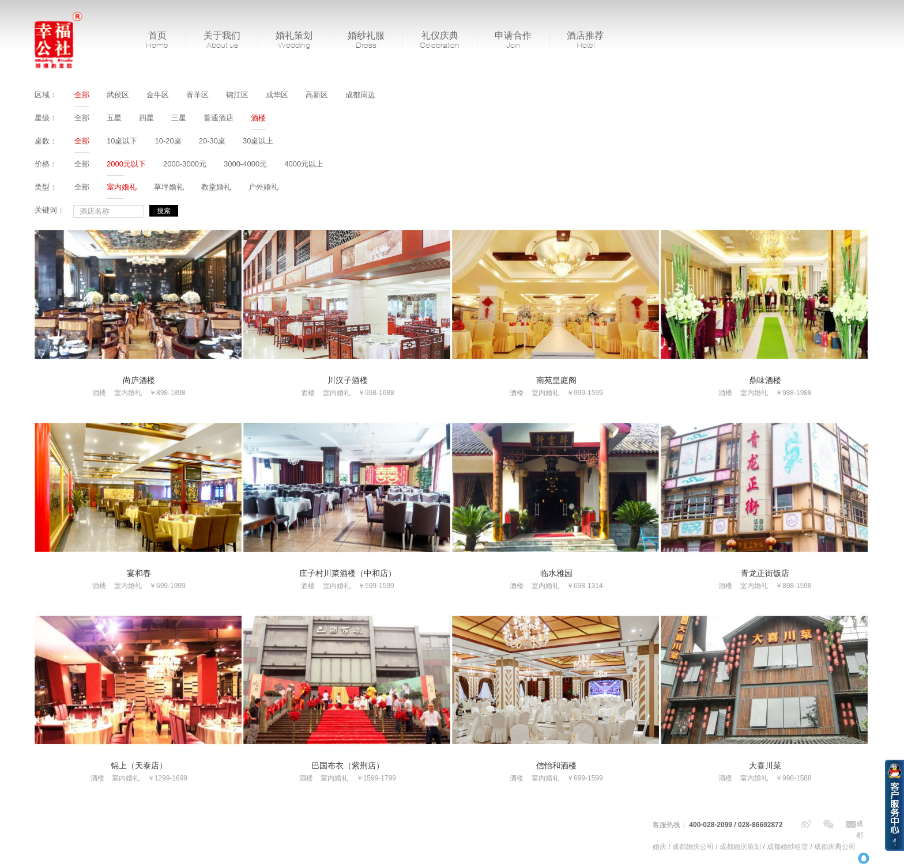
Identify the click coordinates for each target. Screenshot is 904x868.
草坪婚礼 (169, 187)
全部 (81, 94)
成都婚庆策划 (740, 847)
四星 (146, 117)
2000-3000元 (184, 164)
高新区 (317, 94)
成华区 (277, 94)
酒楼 (258, 117)
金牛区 (157, 94)
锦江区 (237, 94)
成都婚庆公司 (693, 847)
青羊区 (197, 94)
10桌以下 (122, 141)
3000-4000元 (245, 164)
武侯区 (118, 94)
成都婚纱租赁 (787, 847)
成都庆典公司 (835, 847)
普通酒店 (218, 117)
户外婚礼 (263, 187)
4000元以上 (303, 164)
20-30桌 (212, 141)
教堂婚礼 (216, 187)
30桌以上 (258, 141)
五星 (114, 117)
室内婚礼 (122, 187)
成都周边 (360, 94)
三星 (178, 117)
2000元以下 (126, 164)
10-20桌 (168, 141)
